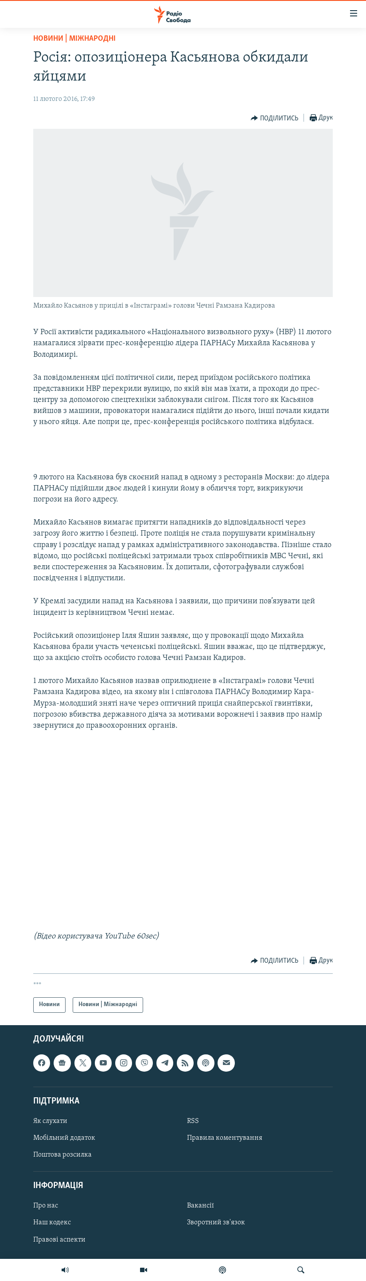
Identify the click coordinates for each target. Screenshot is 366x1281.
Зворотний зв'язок (216, 1222)
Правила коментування (224, 1138)
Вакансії (200, 1205)
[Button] (274, 118)
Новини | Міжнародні (74, 39)
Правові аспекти (59, 1239)
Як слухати (50, 1121)
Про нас (45, 1205)
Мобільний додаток (64, 1138)
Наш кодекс (52, 1222)
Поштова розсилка (62, 1154)
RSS (193, 1121)
